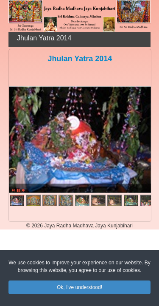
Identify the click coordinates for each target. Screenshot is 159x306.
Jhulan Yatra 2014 (80, 58)
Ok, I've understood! (79, 288)
